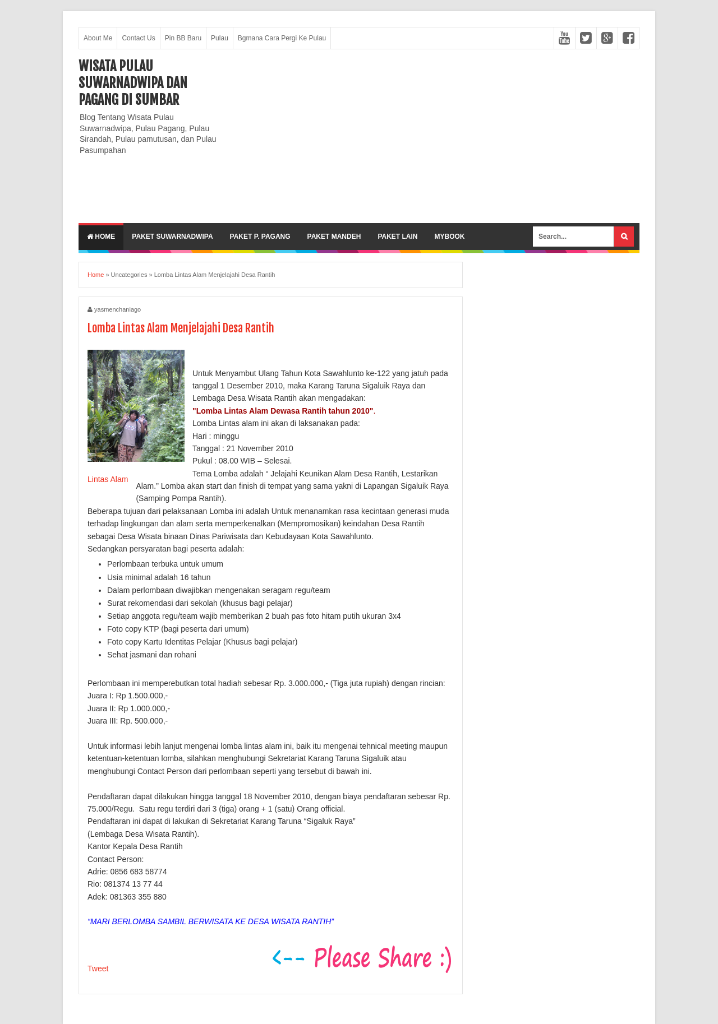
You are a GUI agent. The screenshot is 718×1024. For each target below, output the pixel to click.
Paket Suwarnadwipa (172, 236)
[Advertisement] (435, 136)
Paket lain (397, 236)
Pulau (219, 38)
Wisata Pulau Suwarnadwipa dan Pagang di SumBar (133, 83)
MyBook (449, 236)
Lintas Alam (108, 479)
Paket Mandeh (334, 236)
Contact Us (138, 38)
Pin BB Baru (183, 38)
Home (101, 236)
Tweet (98, 968)
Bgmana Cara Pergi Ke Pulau (282, 38)
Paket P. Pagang (260, 236)
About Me (98, 38)
